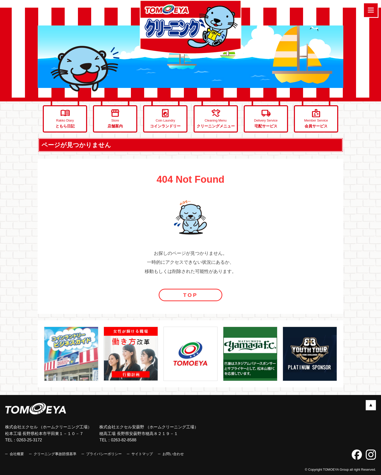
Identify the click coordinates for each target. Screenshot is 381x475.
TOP (190, 295)
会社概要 (17, 454)
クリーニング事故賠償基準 (55, 454)
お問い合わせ (173, 454)
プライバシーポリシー (104, 454)
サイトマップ (142, 454)
